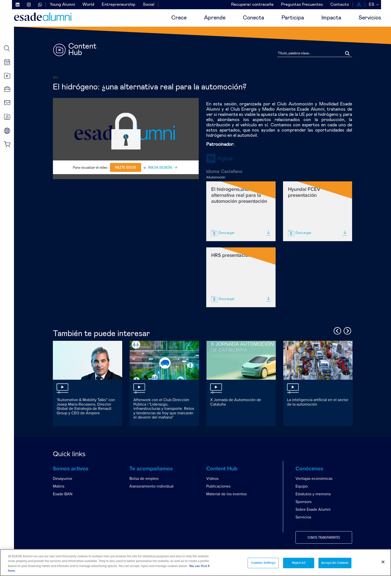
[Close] (383, 561)
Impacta (331, 18)
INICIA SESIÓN (160, 167)
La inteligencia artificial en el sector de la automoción (317, 402)
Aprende (214, 18)
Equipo (301, 486)
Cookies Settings (263, 563)
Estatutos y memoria (313, 494)
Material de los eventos (226, 494)
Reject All (298, 563)
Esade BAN (62, 494)
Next (347, 330)
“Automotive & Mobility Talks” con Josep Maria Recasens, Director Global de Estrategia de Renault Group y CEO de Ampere (86, 406)
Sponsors (303, 501)
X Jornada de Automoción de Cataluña (235, 402)
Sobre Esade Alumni (313, 509)
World (88, 4)
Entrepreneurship (118, 4)
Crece (179, 18)
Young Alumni (62, 4)
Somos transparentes (323, 537)
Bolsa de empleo (144, 478)
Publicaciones (218, 486)
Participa (293, 18)
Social (148, 4)
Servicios (370, 18)
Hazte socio (125, 167)
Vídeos (212, 478)
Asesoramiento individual (151, 486)
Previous (337, 330)
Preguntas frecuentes (302, 4)
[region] (195, 562)
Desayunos (62, 478)
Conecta (253, 18)
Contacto (339, 4)
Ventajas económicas (313, 478)
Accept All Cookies (334, 563)
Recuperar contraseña (252, 4)
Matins (58, 486)
